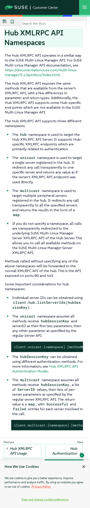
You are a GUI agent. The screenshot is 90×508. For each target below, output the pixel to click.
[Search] (53, 23)
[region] (45, 484)
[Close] (83, 466)
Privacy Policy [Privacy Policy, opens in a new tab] (41, 487)
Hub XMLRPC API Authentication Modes (45, 369)
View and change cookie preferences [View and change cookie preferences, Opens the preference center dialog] (45, 499)
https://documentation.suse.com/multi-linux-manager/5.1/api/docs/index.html (41, 72)
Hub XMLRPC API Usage (21, 451)
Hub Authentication (64, 451)
